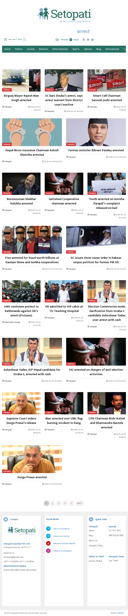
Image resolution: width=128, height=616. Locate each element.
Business (43, 49)
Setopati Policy (96, 546)
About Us (93, 541)
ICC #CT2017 (115, 531)
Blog (98, 49)
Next (79, 503)
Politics (19, 49)
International (112, 49)
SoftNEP (120, 613)
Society (31, 49)
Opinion (88, 49)
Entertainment (60, 49)
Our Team (113, 561)
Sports (76, 49)
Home (91, 531)
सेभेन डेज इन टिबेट (116, 536)
